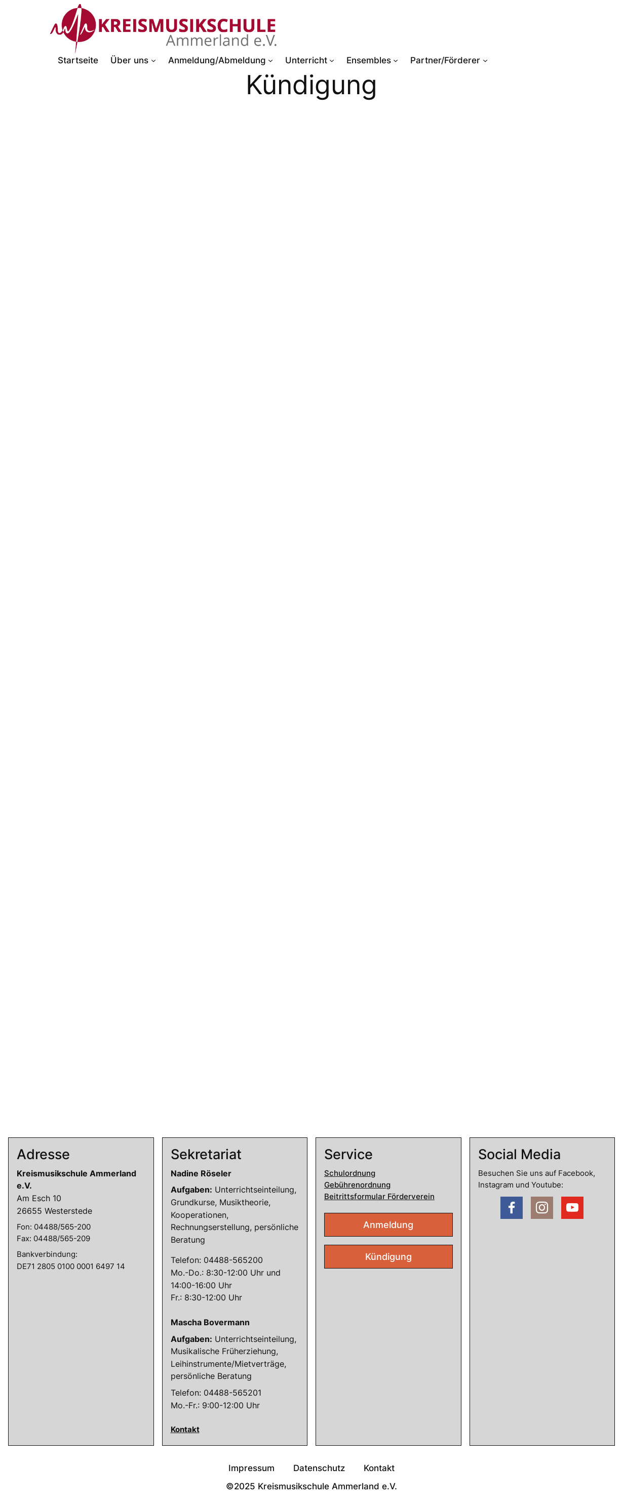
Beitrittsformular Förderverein (379, 1196)
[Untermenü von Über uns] (153, 60)
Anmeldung (388, 1224)
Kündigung (388, 1256)
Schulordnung (349, 1173)
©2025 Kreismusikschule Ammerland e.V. (311, 1486)
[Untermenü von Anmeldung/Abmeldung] (270, 60)
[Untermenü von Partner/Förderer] (485, 60)
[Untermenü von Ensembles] (395, 60)
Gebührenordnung (357, 1185)
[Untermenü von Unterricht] (331, 60)
